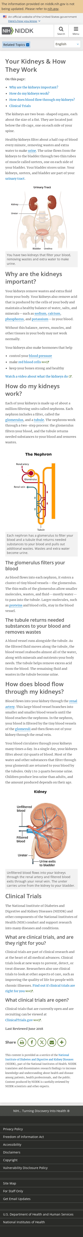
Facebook (31, 1042)
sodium (40, 314)
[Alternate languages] (67, 44)
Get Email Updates (17, 1199)
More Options (61, 1042)
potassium (40, 319)
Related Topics (14, 45)
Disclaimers (11, 1152)
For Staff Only (13, 1191)
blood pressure (40, 356)
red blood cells (29, 362)
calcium (54, 314)
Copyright (10, 1160)
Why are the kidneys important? (33, 87)
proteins (15, 605)
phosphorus (14, 319)
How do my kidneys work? (29, 93)
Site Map (9, 1183)
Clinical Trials (20, 106)
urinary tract (15, 179)
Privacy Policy (13, 1129)
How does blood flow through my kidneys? (42, 100)
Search (61, 30)
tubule (39, 420)
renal (73, 701)
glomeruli (23, 729)
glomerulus (14, 420)
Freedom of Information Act (23, 1137)
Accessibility (12, 1144)
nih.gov (53, 9)
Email (51, 1042)
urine (32, 151)
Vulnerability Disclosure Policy (25, 1168)
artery (10, 707)
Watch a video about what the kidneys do (36, 376)
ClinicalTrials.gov (19, 1020)
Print (21, 1042)
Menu (76, 30)
